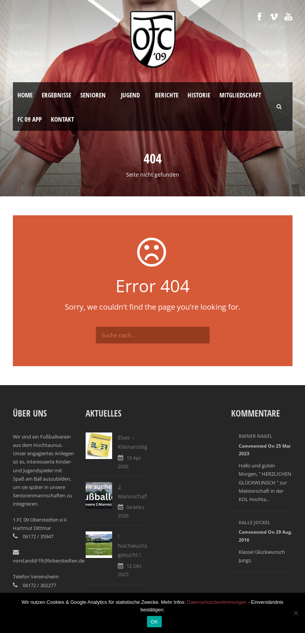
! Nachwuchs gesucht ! (132, 545)
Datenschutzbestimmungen (217, 602)
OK (154, 622)
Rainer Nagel (255, 436)
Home (25, 95)
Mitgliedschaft (240, 95)
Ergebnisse (56, 95)
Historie (199, 95)
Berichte (166, 95)
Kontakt (62, 119)
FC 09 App (29, 119)
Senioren (93, 95)
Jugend (130, 95)
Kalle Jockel (255, 522)
